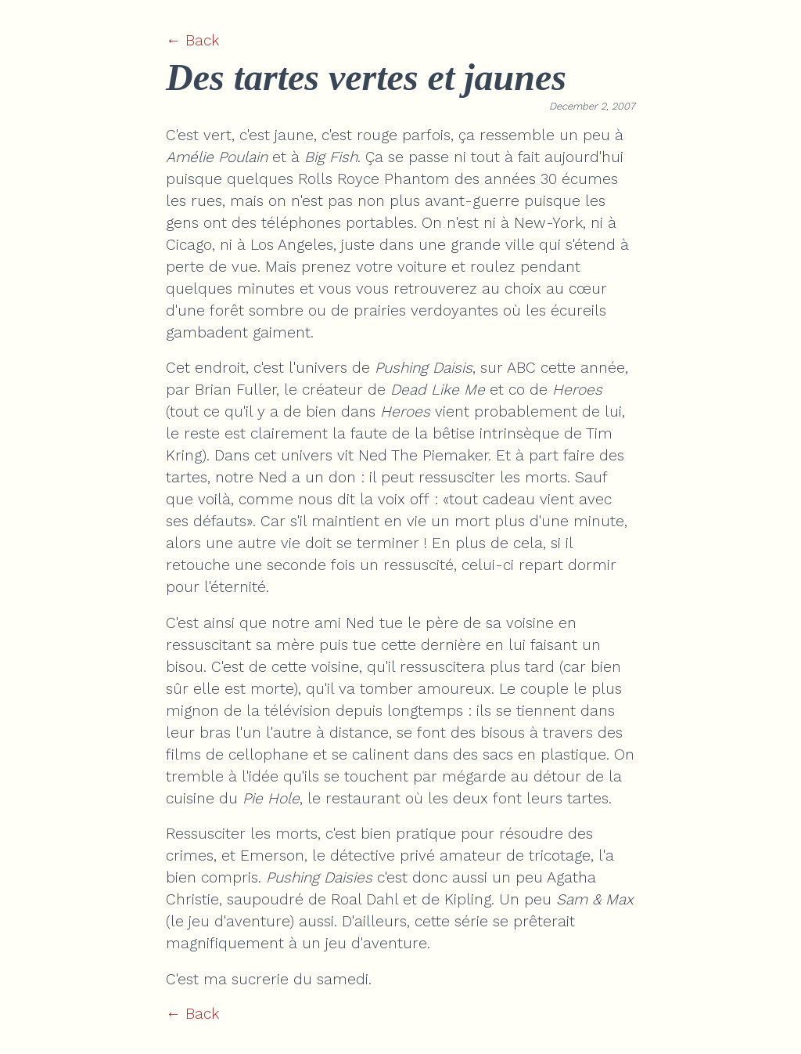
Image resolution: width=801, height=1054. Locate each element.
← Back (192, 40)
